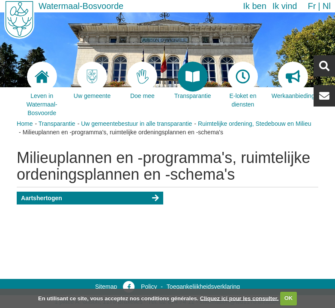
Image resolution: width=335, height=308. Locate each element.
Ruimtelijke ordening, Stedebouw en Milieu (254, 123)
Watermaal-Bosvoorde (81, 6)
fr (312, 6)
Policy (149, 286)
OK (288, 298)
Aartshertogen (41, 198)
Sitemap (106, 286)
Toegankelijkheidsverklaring (203, 286)
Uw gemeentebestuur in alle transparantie (136, 123)
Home (25, 123)
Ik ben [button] (254, 6)
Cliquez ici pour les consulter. (239, 298)
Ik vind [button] (284, 6)
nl (327, 6)
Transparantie (57, 123)
